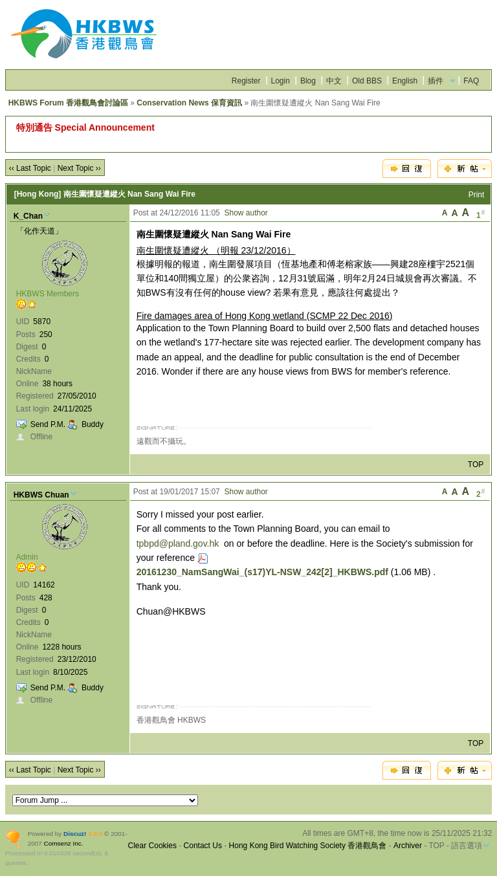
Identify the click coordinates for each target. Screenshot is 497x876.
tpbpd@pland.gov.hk (178, 543)
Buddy (93, 424)
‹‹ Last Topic (30, 168)
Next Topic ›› (79, 168)
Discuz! (74, 833)
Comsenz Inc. (63, 843)
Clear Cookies (152, 845)
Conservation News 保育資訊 (189, 102)
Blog (308, 80)
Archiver (407, 845)
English (404, 80)
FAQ (471, 80)
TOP (475, 464)
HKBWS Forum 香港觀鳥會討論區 (68, 102)
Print (477, 194)
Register (246, 80)
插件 (435, 80)
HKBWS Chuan (41, 494)
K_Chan (28, 216)
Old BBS (367, 80)
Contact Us (203, 845)
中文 (334, 80)
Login (280, 80)
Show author (245, 212)
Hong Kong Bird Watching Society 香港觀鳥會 (308, 845)
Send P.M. (47, 424)
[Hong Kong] (37, 194)
